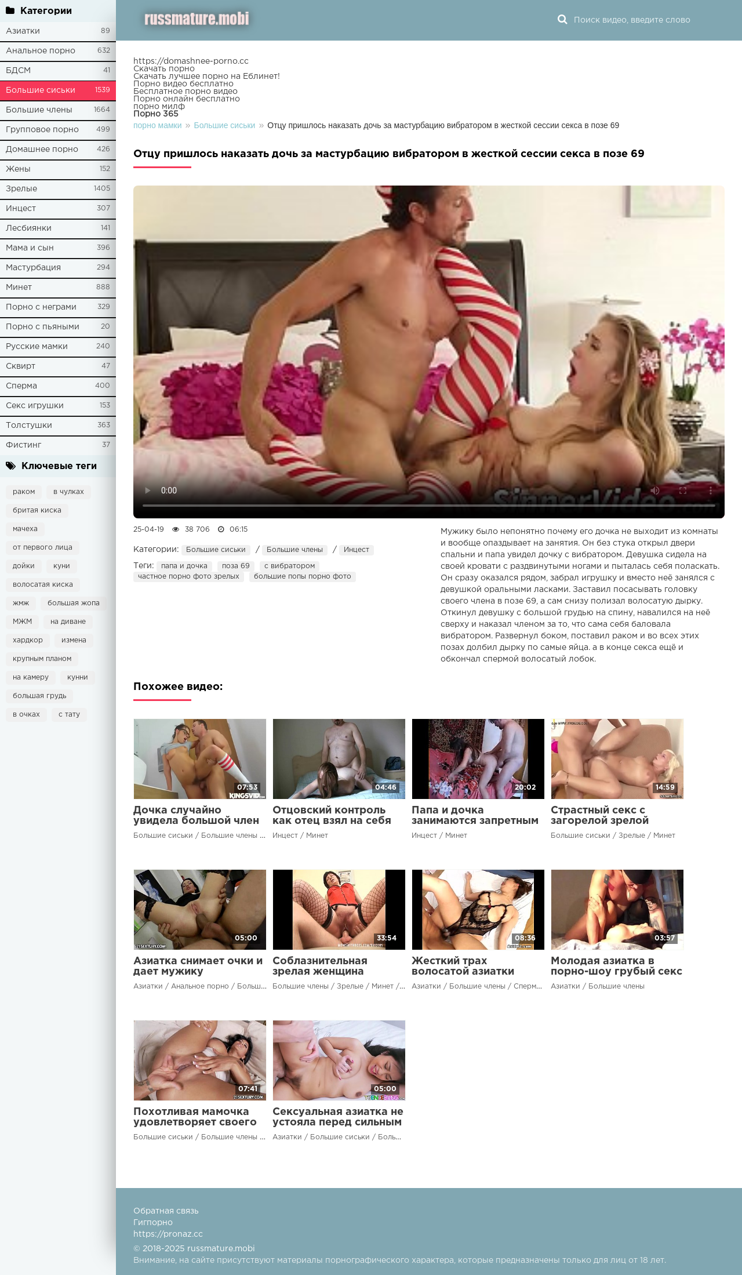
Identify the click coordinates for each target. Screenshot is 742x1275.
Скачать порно (164, 69)
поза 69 (236, 566)
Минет (19, 287)
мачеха (25, 529)
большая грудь (39, 696)
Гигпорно (153, 1222)
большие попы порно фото (302, 576)
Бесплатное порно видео (185, 91)
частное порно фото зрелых (188, 576)
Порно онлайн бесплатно (186, 99)
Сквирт (20, 366)
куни (61, 566)
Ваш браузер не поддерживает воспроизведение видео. (429, 352)
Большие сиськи (40, 90)
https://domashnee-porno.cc (191, 61)
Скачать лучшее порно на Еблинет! (206, 76)
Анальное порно (40, 51)
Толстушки (29, 425)
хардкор (28, 640)
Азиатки (23, 31)
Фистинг (23, 445)
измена (73, 640)
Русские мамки (37, 346)
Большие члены (39, 110)
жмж (21, 603)
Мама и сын (30, 248)
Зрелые (21, 189)
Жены (18, 169)
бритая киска (37, 510)
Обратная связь (166, 1211)
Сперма (21, 386)
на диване (68, 622)
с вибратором (289, 566)
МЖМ (22, 622)
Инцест (21, 208)
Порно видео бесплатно (183, 84)
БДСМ (18, 70)
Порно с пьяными (42, 327)
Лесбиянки (29, 228)
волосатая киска (43, 585)
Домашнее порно (42, 149)
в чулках (68, 492)
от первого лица (42, 547)
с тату (69, 714)
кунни (77, 677)
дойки (24, 566)
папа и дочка (184, 566)
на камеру (31, 677)
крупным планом (42, 659)
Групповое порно (42, 129)
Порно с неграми (41, 307)
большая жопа (74, 603)
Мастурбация (33, 267)
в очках (26, 714)
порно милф (159, 106)
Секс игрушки (35, 405)
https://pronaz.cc (168, 1234)
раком (24, 492)
